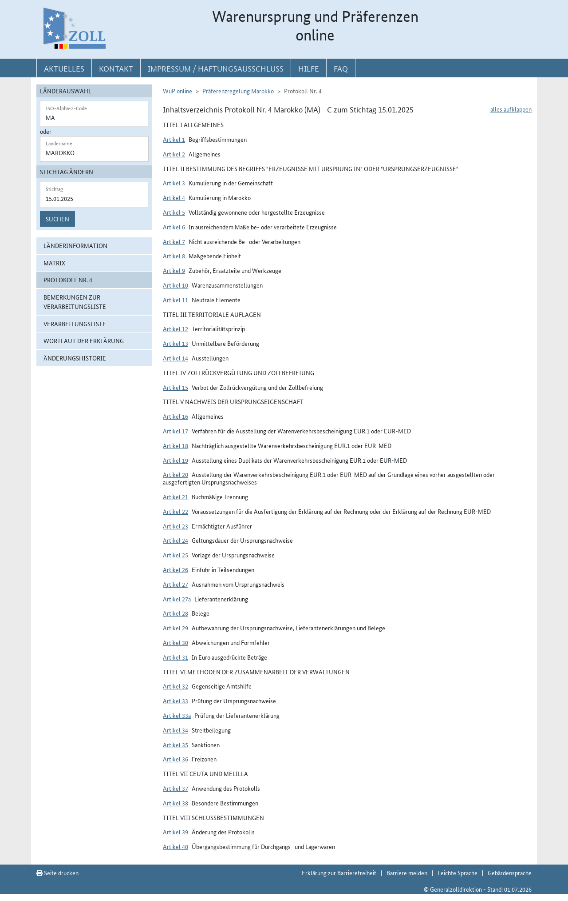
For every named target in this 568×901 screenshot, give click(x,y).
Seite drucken (57, 872)
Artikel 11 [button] (175, 299)
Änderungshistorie (74, 357)
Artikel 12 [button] (175, 328)
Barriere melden (407, 872)
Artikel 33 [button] (175, 700)
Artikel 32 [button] (175, 685)
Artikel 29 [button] (175, 627)
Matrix (54, 262)
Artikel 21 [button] (175, 496)
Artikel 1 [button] (174, 139)
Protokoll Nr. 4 (67, 279)
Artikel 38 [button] (175, 802)
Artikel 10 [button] (175, 284)
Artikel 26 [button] (175, 569)
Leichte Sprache (457, 872)
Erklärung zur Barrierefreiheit (339, 872)
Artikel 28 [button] (175, 613)
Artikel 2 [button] (174, 153)
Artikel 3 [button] (174, 182)
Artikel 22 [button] (175, 511)
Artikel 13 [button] (175, 343)
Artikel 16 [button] (175, 416)
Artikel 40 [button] (175, 846)
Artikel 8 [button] (174, 255)
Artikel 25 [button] (175, 554)
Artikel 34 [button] (175, 729)
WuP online (177, 90)
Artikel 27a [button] (177, 598)
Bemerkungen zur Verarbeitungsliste (74, 301)
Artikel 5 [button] (174, 212)
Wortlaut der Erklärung (83, 340)
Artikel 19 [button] (175, 460)
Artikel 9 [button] (174, 270)
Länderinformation (75, 245)
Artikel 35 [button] (175, 744)
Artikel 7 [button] (174, 241)
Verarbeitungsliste (74, 323)
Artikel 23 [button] (175, 525)
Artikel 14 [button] (175, 357)
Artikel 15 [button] (175, 387)
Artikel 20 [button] (175, 474)
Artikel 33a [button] (177, 715)
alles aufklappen (511, 108)
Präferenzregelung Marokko (238, 90)
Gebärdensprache (510, 872)
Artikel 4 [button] (174, 197)
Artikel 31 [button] (175, 657)
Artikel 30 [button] (175, 642)
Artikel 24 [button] (175, 540)
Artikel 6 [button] (174, 226)
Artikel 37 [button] (175, 788)
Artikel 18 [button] (175, 445)
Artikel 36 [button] (175, 758)
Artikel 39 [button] (175, 831)
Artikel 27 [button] (175, 584)
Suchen (57, 218)
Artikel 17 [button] (175, 430)
